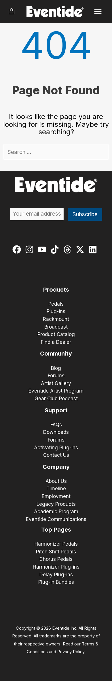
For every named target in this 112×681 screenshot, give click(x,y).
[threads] (68, 249)
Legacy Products (56, 504)
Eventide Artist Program (56, 391)
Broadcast (56, 327)
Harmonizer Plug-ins (56, 567)
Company (56, 466)
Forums (56, 375)
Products (56, 289)
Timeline (56, 488)
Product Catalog (56, 334)
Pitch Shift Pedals (56, 552)
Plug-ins (56, 311)
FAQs (56, 425)
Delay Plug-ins (56, 574)
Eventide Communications (56, 519)
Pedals (56, 304)
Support (56, 410)
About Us (56, 481)
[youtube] (43, 249)
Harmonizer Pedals (56, 544)
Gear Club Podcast (56, 398)
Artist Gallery (56, 383)
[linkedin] (94, 249)
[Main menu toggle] (98, 11)
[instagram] (30, 249)
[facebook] (18, 249)
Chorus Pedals (56, 559)
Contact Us (56, 455)
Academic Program (56, 511)
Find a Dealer (56, 342)
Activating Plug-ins (56, 447)
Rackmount (56, 319)
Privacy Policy (70, 651)
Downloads (56, 432)
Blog (56, 368)
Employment (56, 496)
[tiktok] (56, 249)
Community (56, 353)
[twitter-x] (81, 249)
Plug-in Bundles (56, 582)
